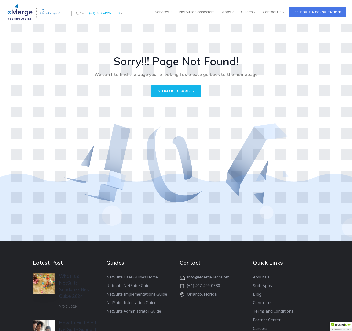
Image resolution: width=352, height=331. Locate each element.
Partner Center (267, 319)
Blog (257, 294)
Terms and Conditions (273, 311)
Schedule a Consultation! (317, 12)
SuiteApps (262, 285)
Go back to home (176, 91)
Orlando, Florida (202, 294)
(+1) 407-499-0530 (104, 13)
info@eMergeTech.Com (208, 277)
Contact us (262, 302)
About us (261, 277)
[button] (341, 326)
